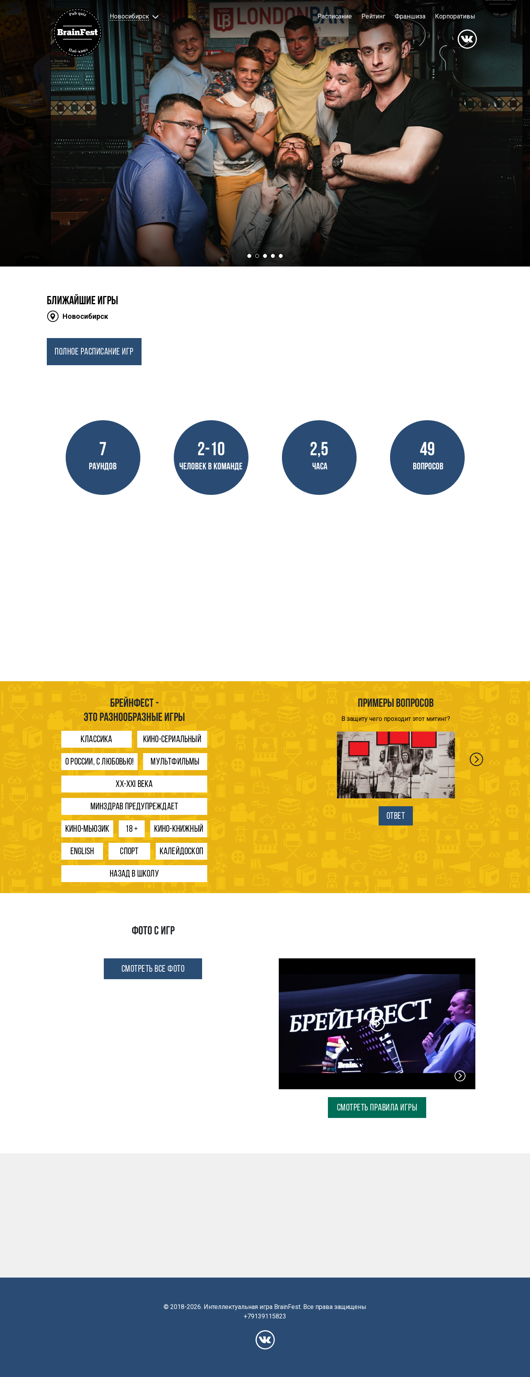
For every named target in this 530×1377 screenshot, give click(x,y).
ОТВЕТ (395, 816)
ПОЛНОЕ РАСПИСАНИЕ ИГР (94, 352)
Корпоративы (455, 16)
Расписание (334, 16)
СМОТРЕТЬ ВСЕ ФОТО (153, 969)
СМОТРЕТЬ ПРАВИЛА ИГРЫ (377, 1108)
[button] (133, 16)
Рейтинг (373, 16)
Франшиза (410, 16)
